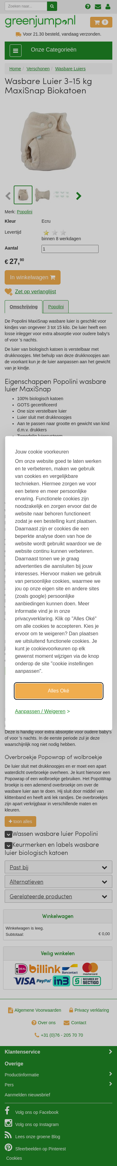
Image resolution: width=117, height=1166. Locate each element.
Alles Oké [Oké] (58, 690)
